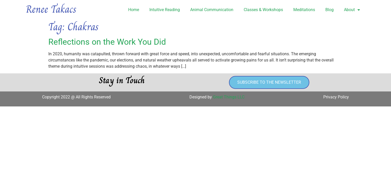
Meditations (304, 9)
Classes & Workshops (263, 9)
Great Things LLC (228, 97)
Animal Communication (211, 9)
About (352, 9)
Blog (329, 9)
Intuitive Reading (164, 9)
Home (133, 9)
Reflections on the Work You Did (107, 42)
